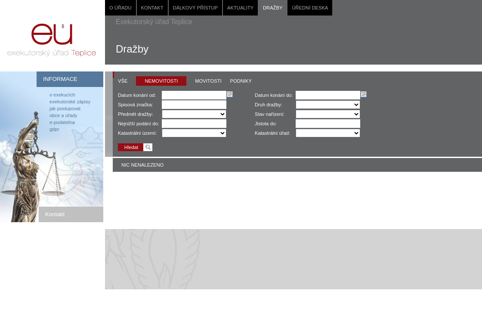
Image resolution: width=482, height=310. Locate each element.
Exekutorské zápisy (69, 101)
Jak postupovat (64, 108)
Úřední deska (310, 7)
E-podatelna (62, 122)
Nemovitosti (161, 81)
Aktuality (240, 7)
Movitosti (208, 81)
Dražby (272, 7)
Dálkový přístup (195, 7)
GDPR (54, 129)
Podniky (241, 81)
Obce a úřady (63, 115)
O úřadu (120, 7)
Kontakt (152, 7)
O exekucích (62, 94)
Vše (122, 81)
